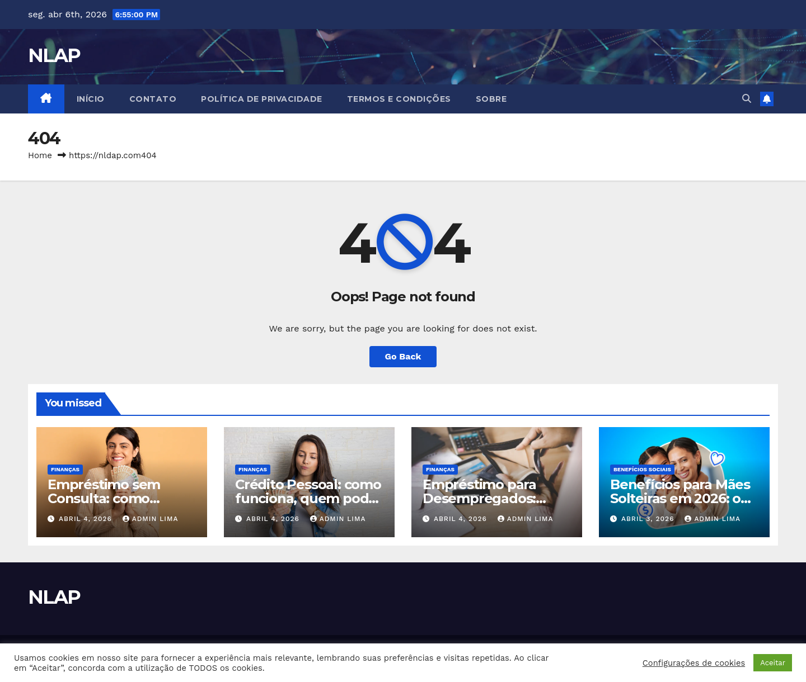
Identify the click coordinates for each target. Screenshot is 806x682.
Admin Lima (151, 519)
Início (91, 99)
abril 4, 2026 (87, 519)
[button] (746, 98)
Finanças (65, 469)
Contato (153, 99)
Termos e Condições (399, 99)
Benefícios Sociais (642, 469)
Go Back (403, 356)
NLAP (54, 55)
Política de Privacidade (261, 99)
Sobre (491, 99)
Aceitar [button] (772, 663)
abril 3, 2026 (649, 519)
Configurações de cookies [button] (694, 663)
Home (40, 155)
